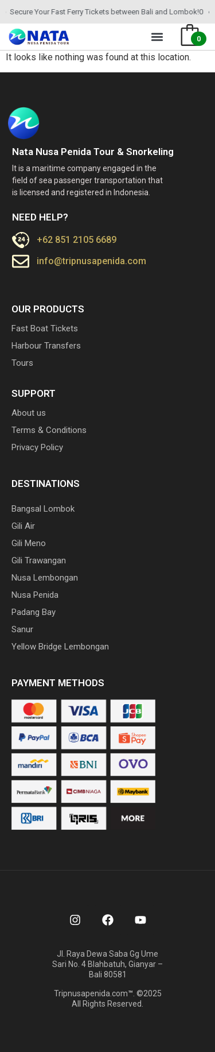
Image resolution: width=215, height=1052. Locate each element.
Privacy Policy (37, 447)
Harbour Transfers (46, 346)
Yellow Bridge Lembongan (60, 646)
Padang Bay (33, 612)
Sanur (22, 629)
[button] (157, 37)
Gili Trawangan (38, 560)
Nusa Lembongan (44, 578)
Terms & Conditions (49, 430)
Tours (22, 363)
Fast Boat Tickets (44, 328)
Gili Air (23, 526)
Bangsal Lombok (43, 509)
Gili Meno (28, 543)
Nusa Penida (34, 595)
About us (28, 413)
